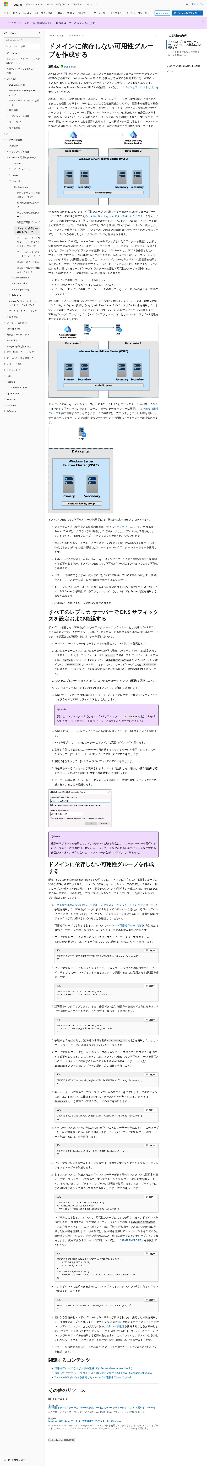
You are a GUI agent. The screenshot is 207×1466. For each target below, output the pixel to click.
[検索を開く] (187, 4)
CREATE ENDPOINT (130, 1240)
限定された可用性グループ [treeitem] (28, 214)
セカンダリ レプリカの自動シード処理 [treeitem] (28, 194)
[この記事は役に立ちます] (168, 71)
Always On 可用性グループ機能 (125, 925)
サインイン (197, 4)
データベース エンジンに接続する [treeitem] (24, 102)
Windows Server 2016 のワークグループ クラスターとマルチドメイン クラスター (104, 904)
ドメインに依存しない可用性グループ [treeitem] (28, 230)
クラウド (124, 526)
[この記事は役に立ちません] (172, 71)
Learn (51, 35)
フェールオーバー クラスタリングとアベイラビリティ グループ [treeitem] (28, 242)
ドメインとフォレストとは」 (139, 87)
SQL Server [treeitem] (12, 53)
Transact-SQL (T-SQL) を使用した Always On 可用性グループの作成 (92, 1377)
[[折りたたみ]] (39, 33)
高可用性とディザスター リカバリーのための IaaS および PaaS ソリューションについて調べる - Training (101, 1407)
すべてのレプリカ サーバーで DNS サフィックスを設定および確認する (184, 44)
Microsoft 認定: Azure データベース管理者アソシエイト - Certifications (84, 1421)
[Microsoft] (6, 4)
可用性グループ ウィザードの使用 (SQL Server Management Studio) (93, 1368)
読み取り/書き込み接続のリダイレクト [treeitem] (28, 269)
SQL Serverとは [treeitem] (17, 84)
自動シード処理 (115, 1326)
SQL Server (74, 35)
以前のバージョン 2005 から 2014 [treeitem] (21, 70)
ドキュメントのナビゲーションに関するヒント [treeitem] (23, 61)
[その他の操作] (156, 35)
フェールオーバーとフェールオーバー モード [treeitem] (28, 253)
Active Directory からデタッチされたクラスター (117, 216)
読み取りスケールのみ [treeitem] (28, 261)
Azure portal (162, 13)
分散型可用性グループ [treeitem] (28, 222)
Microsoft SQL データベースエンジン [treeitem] (24, 92)
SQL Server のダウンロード (187, 13)
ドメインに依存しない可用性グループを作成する (184, 53)
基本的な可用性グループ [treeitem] (28, 204)
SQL (62, 35)
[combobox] (22, 39)
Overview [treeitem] (13, 145)
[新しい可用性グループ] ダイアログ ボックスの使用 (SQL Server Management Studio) (103, 1372)
